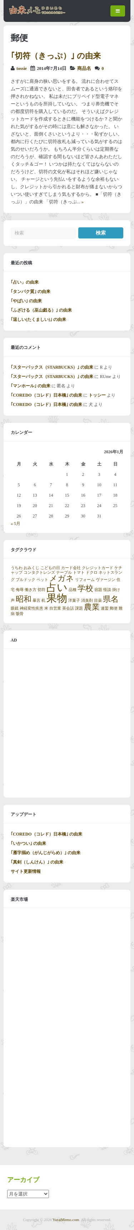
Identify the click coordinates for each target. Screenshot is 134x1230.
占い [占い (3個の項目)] (57, 587)
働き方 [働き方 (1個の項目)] (30, 590)
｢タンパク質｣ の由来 (30, 291)
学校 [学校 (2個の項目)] (85, 588)
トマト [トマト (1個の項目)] (79, 572)
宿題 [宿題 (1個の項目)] (98, 590)
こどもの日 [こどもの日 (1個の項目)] (50, 568)
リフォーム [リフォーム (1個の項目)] (85, 580)
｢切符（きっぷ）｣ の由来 (56, 55)
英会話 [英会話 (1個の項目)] (68, 608)
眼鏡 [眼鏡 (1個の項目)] (15, 608)
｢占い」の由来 (25, 282)
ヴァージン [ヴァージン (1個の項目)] (105, 580)
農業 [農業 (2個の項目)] (92, 607)
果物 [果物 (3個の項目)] (56, 598)
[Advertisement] (67, 723)
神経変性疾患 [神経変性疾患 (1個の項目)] (31, 608)
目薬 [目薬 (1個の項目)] (98, 600)
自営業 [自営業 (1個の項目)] (55, 608)
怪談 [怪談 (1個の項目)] (107, 590)
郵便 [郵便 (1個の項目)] (114, 608)
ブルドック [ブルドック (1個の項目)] (25, 580)
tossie (21, 68)
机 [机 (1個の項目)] (43, 600)
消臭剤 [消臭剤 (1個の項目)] (87, 600)
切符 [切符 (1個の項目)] (41, 590)
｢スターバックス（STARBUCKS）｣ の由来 (52, 367)
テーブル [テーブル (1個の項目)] (64, 572)
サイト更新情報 (26, 871)
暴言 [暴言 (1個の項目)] (36, 600)
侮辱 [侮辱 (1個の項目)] (20, 590)
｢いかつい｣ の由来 (28, 843)
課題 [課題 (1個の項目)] (79, 608)
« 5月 (15, 523)
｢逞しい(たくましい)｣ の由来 (38, 319)
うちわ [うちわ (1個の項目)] (17, 568)
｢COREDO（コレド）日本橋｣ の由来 (46, 395)
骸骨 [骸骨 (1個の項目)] (20, 614)
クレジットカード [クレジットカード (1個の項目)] (97, 568)
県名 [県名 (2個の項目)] (111, 599)
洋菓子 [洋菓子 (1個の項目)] (74, 600)
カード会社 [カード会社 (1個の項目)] (71, 568)
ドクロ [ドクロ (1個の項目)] (92, 572)
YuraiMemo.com (66, 1219)
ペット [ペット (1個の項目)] (42, 580)
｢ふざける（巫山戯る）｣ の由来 (41, 310)
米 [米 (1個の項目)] (46, 608)
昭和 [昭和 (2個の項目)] (23, 599)
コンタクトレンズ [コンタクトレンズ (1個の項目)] (39, 572)
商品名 (84, 68)
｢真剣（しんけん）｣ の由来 (37, 862)
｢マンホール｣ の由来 (30, 385)
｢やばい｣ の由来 (26, 300)
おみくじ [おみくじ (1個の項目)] (31, 568)
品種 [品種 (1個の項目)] (72, 590)
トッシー (97, 395)
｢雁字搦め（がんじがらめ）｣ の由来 (45, 852)
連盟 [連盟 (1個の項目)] (105, 608)
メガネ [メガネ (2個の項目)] (61, 578)
